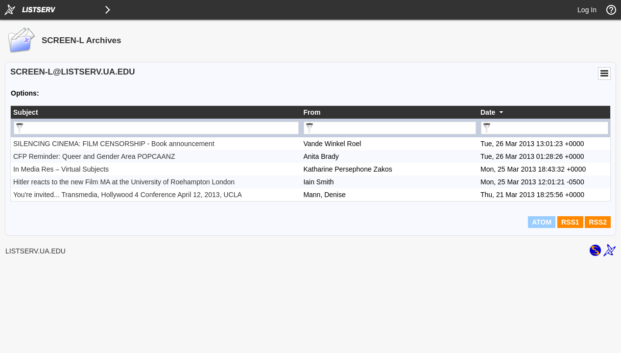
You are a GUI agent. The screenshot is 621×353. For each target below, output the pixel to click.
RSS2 (598, 222)
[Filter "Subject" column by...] (156, 128)
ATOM (541, 222)
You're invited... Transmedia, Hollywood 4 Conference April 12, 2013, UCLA (127, 195)
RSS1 (570, 222)
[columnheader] (156, 112)
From (311, 112)
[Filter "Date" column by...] (544, 128)
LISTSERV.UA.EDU (35, 251)
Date (487, 112)
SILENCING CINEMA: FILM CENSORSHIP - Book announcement (114, 144)
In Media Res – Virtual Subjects (61, 169)
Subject (25, 112)
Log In (587, 10)
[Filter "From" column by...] (390, 128)
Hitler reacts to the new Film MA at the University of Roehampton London (124, 182)
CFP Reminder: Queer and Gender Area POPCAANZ (94, 156)
